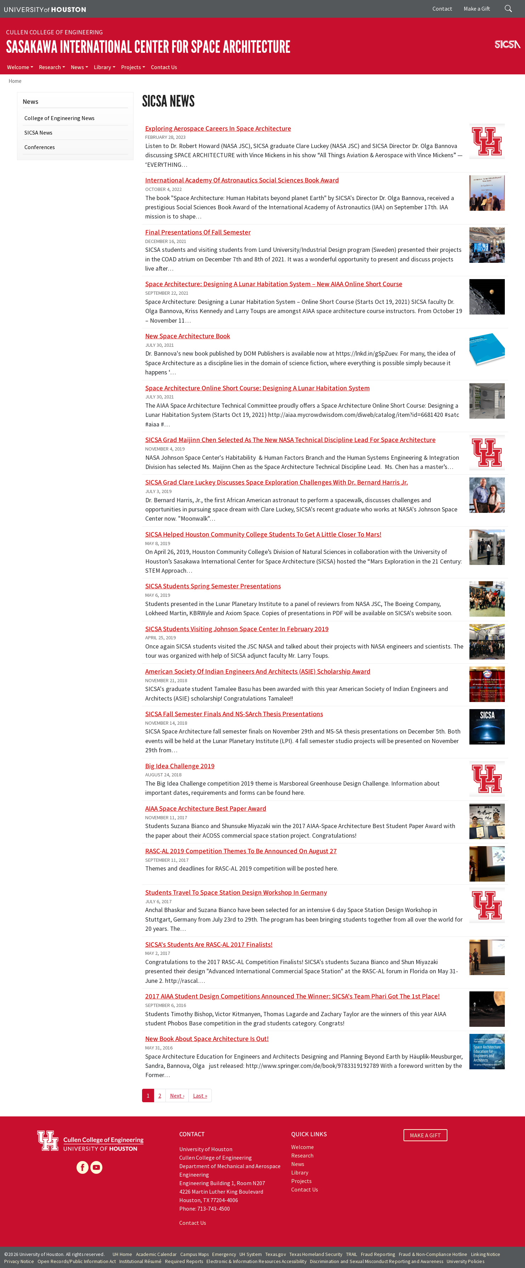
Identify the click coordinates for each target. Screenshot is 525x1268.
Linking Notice (486, 1254)
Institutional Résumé (140, 1261)
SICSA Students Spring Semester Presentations (213, 586)
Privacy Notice (19, 1261)
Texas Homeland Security (316, 1254)
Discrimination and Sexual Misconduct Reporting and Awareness (376, 1261)
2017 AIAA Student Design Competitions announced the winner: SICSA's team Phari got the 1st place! (292, 996)
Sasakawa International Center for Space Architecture (148, 46)
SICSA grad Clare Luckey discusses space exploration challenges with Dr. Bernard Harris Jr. (276, 482)
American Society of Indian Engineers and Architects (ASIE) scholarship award (258, 672)
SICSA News (38, 132)
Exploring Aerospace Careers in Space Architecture (218, 129)
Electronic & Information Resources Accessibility (256, 1261)
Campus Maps (194, 1254)
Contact (442, 8)
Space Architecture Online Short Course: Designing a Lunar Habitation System (257, 388)
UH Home (122, 1254)
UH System (250, 1254)
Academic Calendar (156, 1254)
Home (15, 81)
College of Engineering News (59, 117)
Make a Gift (477, 8)
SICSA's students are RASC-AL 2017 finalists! (209, 945)
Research (50, 67)
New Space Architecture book (187, 336)
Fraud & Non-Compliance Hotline (433, 1254)
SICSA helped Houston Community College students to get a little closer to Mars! (263, 534)
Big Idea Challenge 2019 (180, 766)
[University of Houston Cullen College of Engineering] (90, 1139)
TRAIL (351, 1254)
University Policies (465, 1261)
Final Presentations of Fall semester (198, 232)
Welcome (18, 67)
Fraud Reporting (378, 1254)
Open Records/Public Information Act (77, 1261)
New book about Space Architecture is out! (207, 1039)
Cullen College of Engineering (54, 32)
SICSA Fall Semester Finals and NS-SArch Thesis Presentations (234, 714)
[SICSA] (508, 43)
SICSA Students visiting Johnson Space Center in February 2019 (237, 629)
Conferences (39, 147)
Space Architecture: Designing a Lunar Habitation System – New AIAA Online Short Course (273, 284)
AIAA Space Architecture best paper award (205, 809)
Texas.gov (275, 1254)
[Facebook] (83, 1167)
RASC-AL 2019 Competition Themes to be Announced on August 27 (241, 851)
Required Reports (184, 1261)
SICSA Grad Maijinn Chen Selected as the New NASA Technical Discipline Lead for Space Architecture (290, 440)
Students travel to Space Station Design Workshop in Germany (236, 893)
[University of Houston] (45, 8)
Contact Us (164, 67)
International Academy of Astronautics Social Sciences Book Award (242, 180)
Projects (131, 67)
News (77, 67)
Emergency (224, 1254)
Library (102, 67)
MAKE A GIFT (425, 1135)
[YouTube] (96, 1167)
